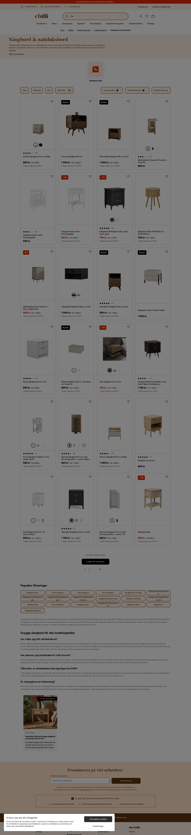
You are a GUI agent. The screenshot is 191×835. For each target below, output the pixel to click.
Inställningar (98, 826)
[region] (59, 822)
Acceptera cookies (98, 819)
